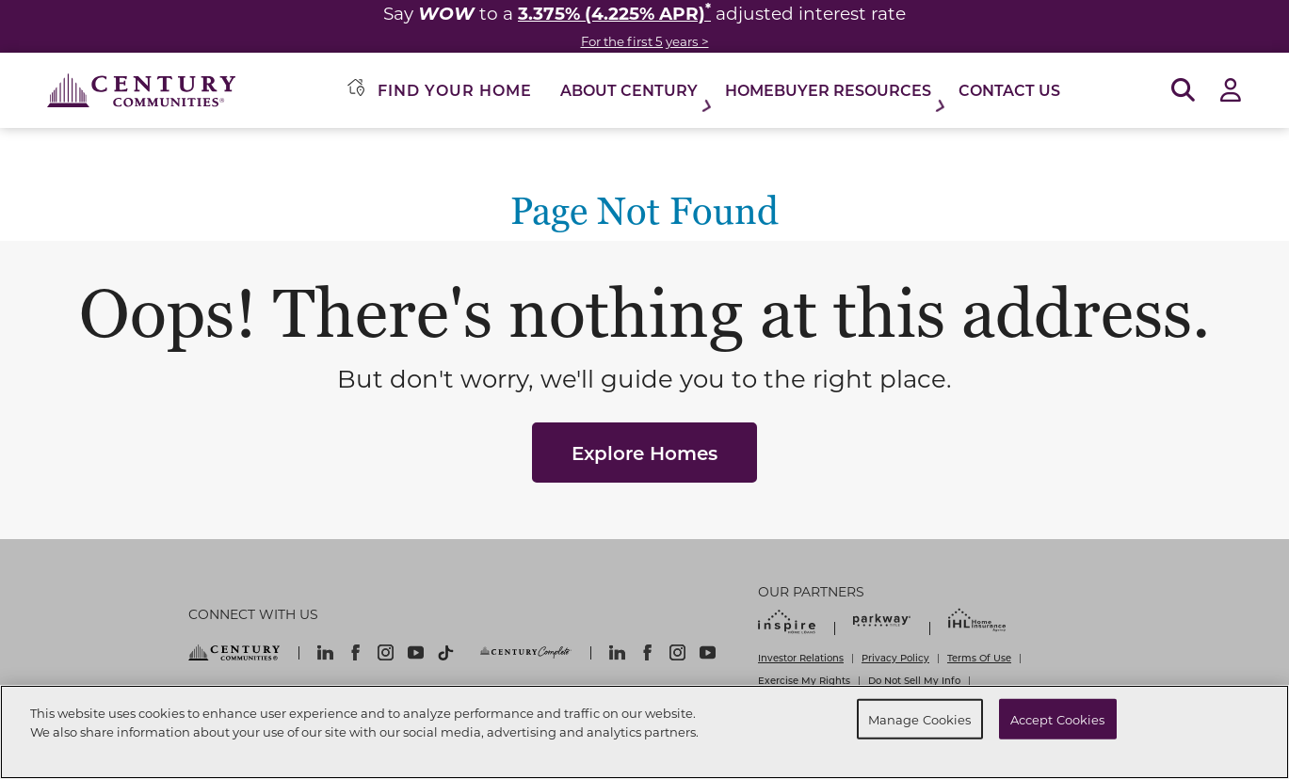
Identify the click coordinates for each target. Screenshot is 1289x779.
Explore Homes (644, 452)
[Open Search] (1183, 91)
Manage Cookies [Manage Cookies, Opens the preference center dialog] (920, 718)
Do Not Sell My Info (914, 680)
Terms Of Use (979, 657)
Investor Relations (801, 657)
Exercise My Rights (804, 680)
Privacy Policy (895, 657)
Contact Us (1009, 90)
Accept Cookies (1057, 718)
